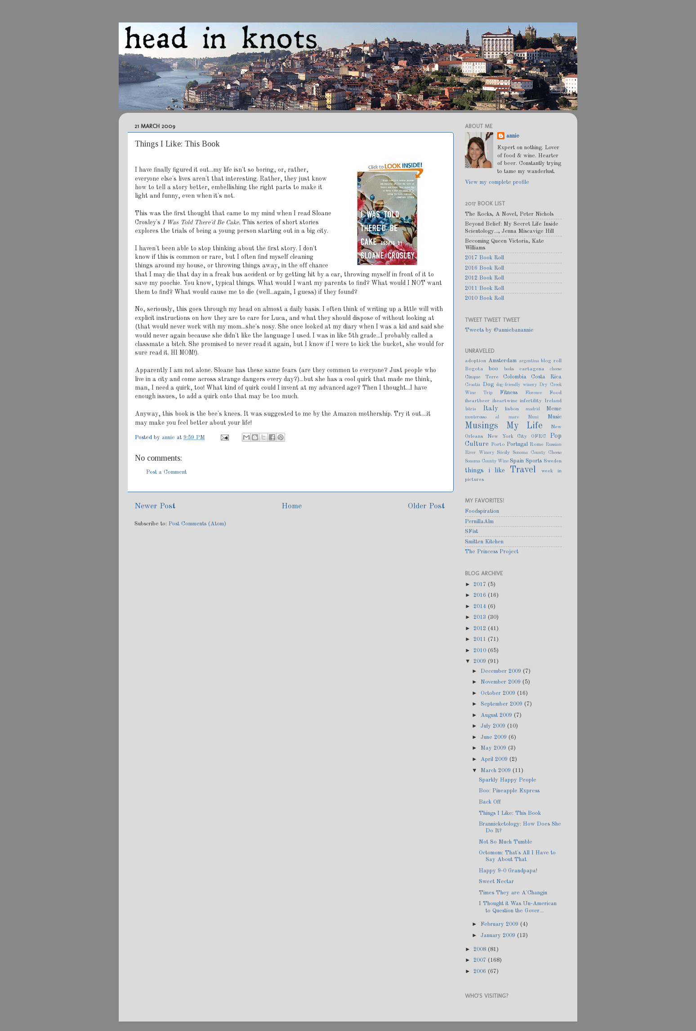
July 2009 (494, 726)
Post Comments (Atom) (197, 524)
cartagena (531, 369)
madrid (533, 409)
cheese (556, 369)
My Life (524, 426)
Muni (533, 417)
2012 (480, 628)
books (509, 369)
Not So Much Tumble (505, 842)
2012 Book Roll (484, 278)
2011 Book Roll (484, 288)
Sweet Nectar (496, 881)
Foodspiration (482, 511)
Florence (533, 393)
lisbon (512, 409)
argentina (529, 361)
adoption (475, 361)
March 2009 (497, 770)
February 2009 (500, 924)
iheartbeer (477, 401)
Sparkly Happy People (507, 780)
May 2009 (494, 748)
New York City (507, 436)
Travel (523, 470)
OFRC (538, 436)
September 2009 (502, 704)
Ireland (553, 401)
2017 (480, 584)
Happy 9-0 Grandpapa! (508, 871)
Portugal (517, 444)
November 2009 (501, 682)
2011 (480, 639)
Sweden (553, 461)
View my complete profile (497, 182)
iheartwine (505, 401)
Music (555, 417)
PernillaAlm (479, 521)
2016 (480, 595)
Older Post (426, 506)
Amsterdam (502, 361)
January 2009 (499, 935)
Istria (470, 409)
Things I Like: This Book (510, 813)
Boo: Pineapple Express (509, 791)
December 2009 (502, 671)
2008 (480, 949)
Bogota (474, 369)
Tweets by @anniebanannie (499, 330)
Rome (537, 444)
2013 (480, 617)
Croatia (472, 384)
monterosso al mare (492, 417)
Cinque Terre (482, 377)
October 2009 (499, 693)
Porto (498, 444)
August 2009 (497, 715)
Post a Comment (166, 472)
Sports (534, 461)
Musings (481, 426)
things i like (485, 470)
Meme (554, 409)
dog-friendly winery (516, 384)
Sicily (503, 452)
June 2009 (495, 737)
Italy (490, 408)
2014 (480, 606)
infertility (531, 401)
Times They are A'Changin (513, 893)
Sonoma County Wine (487, 461)
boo (493, 369)
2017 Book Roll (484, 258)
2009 (480, 661)
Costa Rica (546, 377)
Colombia (514, 377)
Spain (517, 461)
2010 (480, 650)
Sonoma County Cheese (537, 452)
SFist (471, 531)
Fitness (509, 393)
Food (555, 393)
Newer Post (154, 506)
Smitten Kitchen (484, 542)
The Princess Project (491, 552)
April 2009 (495, 759)
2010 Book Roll (484, 298)
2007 (480, 960)
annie (169, 437)
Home (291, 506)
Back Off (490, 802)
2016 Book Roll (484, 268)
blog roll (551, 361)
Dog (488, 384)
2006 (480, 971)
